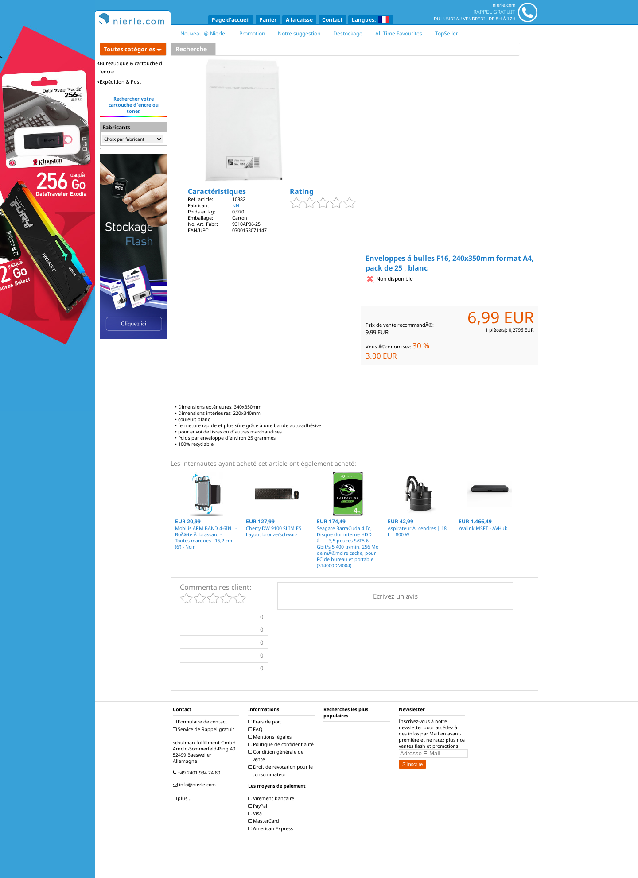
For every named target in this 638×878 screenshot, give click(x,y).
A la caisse (299, 19)
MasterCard (264, 821)
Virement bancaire (272, 798)
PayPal (258, 806)
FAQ (256, 729)
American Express (271, 828)
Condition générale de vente (276, 755)
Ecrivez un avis (395, 596)
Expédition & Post (119, 81)
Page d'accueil (231, 19)
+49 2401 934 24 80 (197, 773)
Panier (267, 19)
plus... (183, 798)
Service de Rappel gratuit (204, 729)
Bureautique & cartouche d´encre (129, 67)
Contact (332, 19)
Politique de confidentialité (282, 744)
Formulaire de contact (201, 722)
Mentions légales (271, 737)
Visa (256, 813)
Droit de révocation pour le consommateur (281, 770)
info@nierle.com (195, 784)
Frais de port (265, 722)
